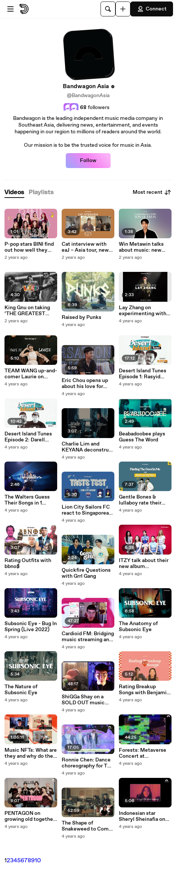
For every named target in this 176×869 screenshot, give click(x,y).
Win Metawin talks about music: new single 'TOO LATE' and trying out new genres (141, 247)
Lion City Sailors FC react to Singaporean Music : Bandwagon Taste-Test (87, 510)
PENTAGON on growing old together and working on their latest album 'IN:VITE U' (30, 816)
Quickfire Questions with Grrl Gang (86, 573)
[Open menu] (10, 8)
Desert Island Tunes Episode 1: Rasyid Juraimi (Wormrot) (142, 374)
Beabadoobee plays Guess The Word (142, 437)
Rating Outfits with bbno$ (27, 563)
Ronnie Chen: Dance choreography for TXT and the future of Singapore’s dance (88, 763)
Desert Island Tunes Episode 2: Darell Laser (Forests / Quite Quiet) (28, 437)
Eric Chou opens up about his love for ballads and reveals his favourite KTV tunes (85, 384)
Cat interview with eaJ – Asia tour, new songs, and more (85, 247)
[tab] (14, 192)
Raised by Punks (81, 317)
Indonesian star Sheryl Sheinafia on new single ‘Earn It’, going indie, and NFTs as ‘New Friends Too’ (144, 816)
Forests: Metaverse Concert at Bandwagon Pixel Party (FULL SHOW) (143, 753)
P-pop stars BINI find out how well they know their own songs (30, 247)
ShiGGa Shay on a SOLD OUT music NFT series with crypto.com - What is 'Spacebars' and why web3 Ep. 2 (87, 700)
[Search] (108, 8)
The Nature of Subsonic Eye (20, 690)
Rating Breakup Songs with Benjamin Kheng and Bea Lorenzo (144, 690)
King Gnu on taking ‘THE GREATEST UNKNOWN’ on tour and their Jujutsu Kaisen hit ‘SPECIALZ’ (28, 311)
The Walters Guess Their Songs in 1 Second (27, 500)
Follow (88, 160)
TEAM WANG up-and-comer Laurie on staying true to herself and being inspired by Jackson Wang (30, 374)
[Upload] (122, 8)
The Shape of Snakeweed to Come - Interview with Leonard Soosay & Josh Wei (87, 826)
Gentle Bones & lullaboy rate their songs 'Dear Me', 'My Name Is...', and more (143, 500)
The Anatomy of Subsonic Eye (138, 627)
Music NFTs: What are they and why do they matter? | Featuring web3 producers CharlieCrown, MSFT (30, 753)
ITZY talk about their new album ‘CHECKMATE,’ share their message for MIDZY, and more (144, 563)
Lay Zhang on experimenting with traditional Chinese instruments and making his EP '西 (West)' (142, 311)
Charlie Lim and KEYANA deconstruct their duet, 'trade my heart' (88, 447)
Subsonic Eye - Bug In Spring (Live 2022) (30, 627)
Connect (152, 9)
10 (38, 861)
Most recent (152, 192)
